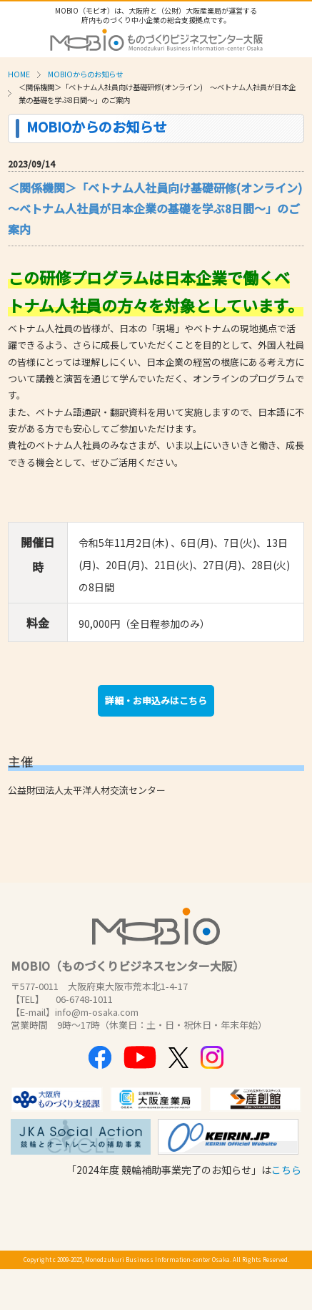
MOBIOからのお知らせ (85, 74)
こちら (286, 1170)
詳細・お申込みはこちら (156, 700)
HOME (19, 74)
